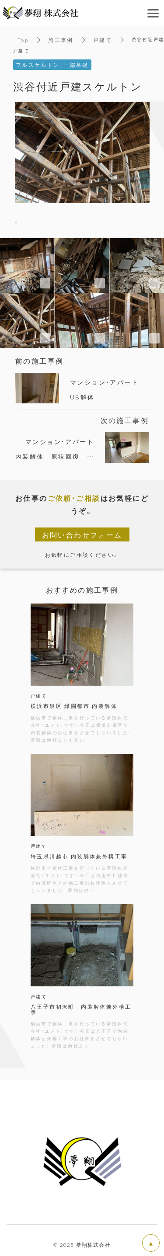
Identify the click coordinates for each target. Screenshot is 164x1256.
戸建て (102, 40)
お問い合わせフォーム (82, 534)
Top (22, 40)
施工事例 (60, 40)
